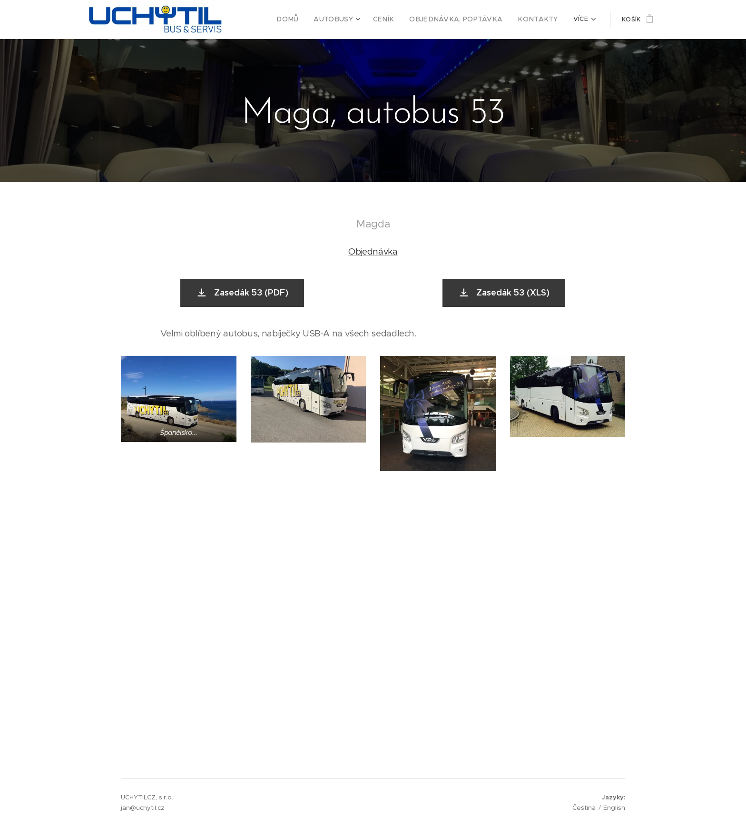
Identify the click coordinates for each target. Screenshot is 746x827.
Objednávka (372, 251)
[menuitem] (310, 19)
